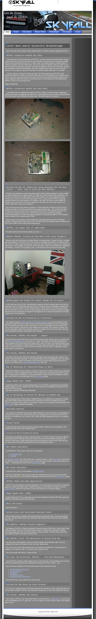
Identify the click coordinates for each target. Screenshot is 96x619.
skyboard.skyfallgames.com (31, 362)
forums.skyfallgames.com (17, 341)
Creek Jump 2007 (16, 454)
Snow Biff (13, 456)
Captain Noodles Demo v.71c (19, 569)
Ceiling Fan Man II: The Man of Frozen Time (35, 322)
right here (55, 599)
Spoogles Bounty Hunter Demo (20, 577)
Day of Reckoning (16, 571)
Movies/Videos (36, 463)
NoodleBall (13, 573)
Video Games (39, 376)
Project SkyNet (10, 489)
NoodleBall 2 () (16, 575)
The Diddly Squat (38, 471)
